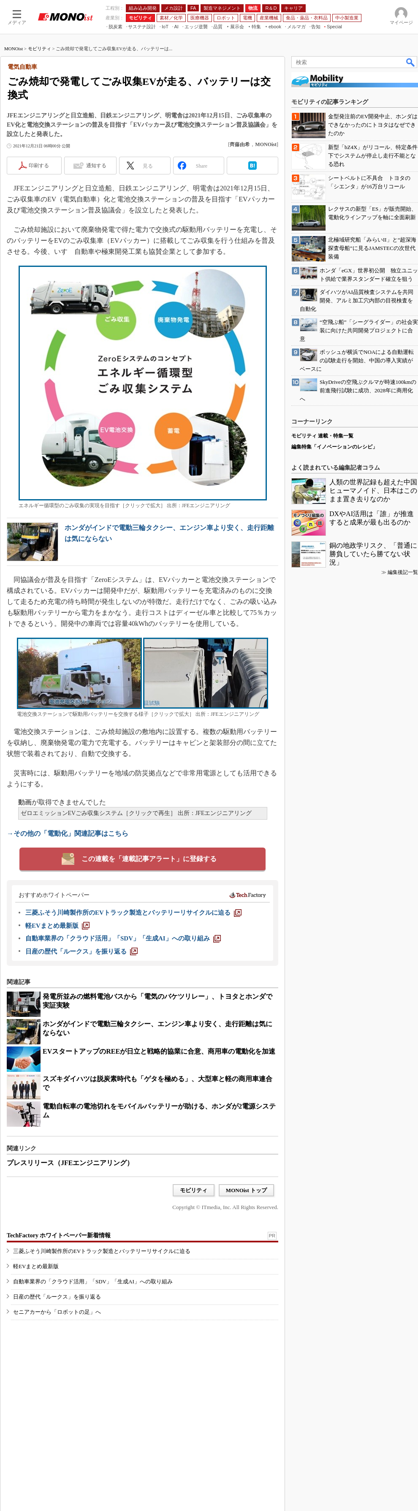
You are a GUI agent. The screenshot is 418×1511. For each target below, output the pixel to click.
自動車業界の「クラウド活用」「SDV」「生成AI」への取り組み (93, 1281)
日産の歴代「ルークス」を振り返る (57, 1297)
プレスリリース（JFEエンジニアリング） (70, 1162)
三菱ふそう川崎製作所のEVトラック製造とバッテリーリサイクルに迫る (101, 1251)
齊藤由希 (240, 144)
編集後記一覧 (403, 572)
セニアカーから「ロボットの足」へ (57, 1312)
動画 (25, 802)
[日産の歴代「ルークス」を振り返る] (81, 951)
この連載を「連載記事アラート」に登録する (149, 858)
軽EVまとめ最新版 (36, 1266)
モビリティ (39, 48)
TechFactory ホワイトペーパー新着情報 (59, 1235)
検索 (410, 62)
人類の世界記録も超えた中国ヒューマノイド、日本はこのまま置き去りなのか (373, 490)
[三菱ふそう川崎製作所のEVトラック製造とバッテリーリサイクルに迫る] (133, 912)
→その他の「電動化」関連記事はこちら (67, 833)
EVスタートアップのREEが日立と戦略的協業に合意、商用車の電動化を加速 (159, 1051)
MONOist (13, 48)
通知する (96, 165)
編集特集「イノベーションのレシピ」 (334, 447)
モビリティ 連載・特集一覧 (322, 436)
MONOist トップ (246, 1190)
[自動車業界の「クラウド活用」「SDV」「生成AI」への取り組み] (123, 938)
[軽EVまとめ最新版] (57, 925)
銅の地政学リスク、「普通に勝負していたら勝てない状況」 (373, 554)
